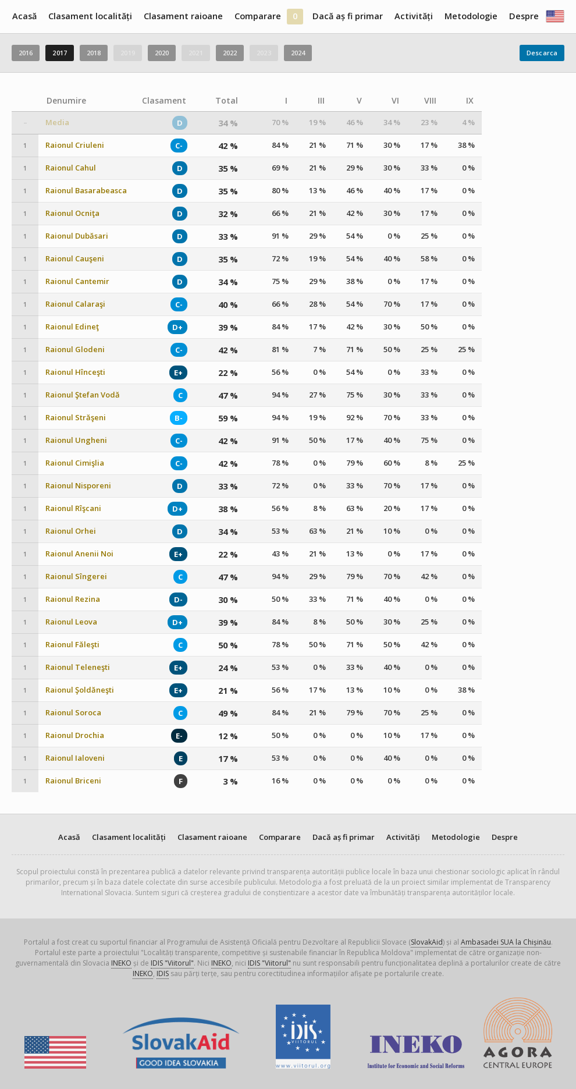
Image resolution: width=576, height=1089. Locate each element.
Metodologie (471, 16)
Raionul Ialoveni (75, 758)
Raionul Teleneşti (77, 667)
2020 (162, 52)
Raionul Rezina (72, 599)
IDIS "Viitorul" (172, 963)
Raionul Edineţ (72, 327)
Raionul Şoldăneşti (79, 690)
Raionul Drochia (74, 735)
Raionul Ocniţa (72, 213)
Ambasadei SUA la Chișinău (506, 942)
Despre (524, 16)
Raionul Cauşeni (74, 259)
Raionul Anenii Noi (79, 554)
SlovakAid (427, 942)
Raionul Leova (71, 622)
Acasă (24, 16)
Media (57, 122)
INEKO (121, 963)
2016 (26, 52)
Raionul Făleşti (72, 645)
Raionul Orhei (70, 531)
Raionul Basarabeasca (86, 191)
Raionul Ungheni (76, 440)
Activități (413, 16)
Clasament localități (90, 16)
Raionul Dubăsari (76, 236)
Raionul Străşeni (75, 418)
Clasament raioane (183, 16)
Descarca (542, 52)
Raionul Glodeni (75, 349)
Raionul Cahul (70, 168)
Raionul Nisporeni (78, 486)
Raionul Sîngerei (76, 576)
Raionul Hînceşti (75, 372)
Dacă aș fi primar (347, 16)
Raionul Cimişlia (74, 463)
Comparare (257, 16)
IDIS (163, 973)
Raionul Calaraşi (75, 304)
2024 (298, 52)
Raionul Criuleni (74, 145)
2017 (59, 52)
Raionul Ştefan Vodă (82, 395)
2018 (94, 52)
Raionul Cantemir (77, 281)
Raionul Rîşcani (73, 508)
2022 (230, 52)
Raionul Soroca (73, 713)
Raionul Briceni (73, 781)
